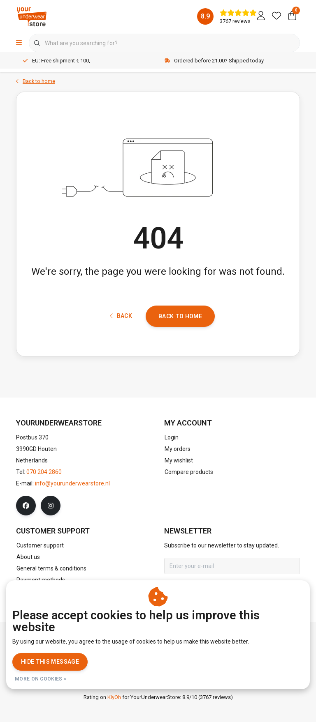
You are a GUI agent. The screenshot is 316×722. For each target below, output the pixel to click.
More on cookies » (40, 679)
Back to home (180, 331)
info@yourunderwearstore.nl (72, 502)
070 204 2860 (44, 490)
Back (121, 331)
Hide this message (50, 661)
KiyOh (114, 716)
